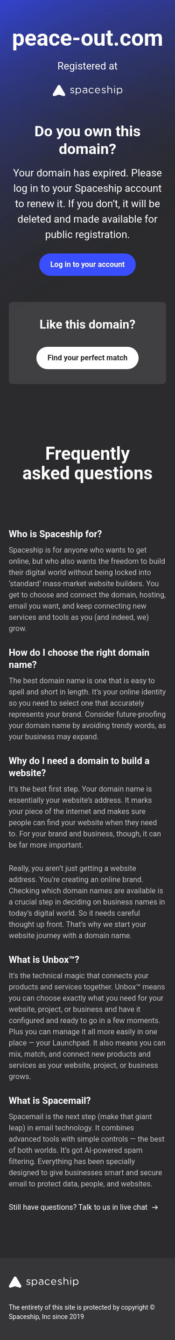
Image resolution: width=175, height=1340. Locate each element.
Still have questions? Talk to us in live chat (84, 1207)
